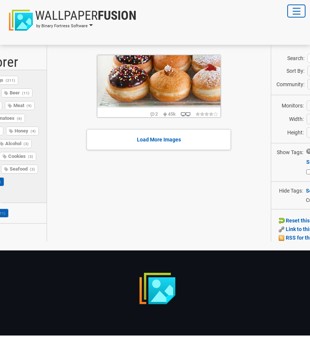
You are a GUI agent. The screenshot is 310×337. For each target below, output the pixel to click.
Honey (25, 131)
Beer (19, 93)
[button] (70, 20)
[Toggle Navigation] (296, 11)
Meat (22, 105)
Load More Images (159, 140)
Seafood (22, 169)
